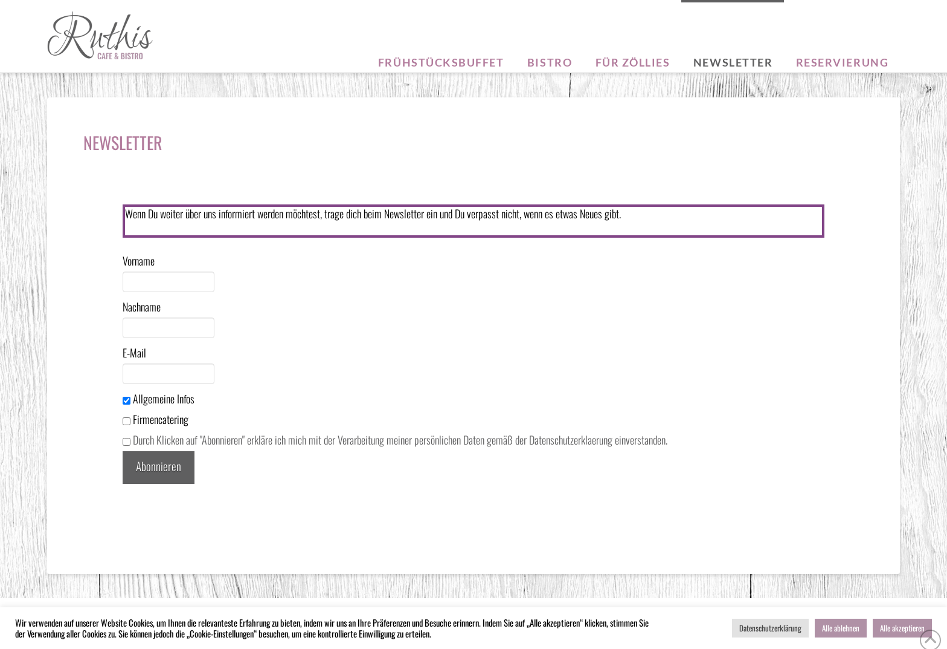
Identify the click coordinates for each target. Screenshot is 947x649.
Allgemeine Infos (158, 398)
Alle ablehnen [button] (840, 628)
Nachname (142, 307)
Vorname (139, 261)
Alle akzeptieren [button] (902, 628)
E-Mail (134, 352)
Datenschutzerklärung (770, 628)
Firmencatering (155, 419)
